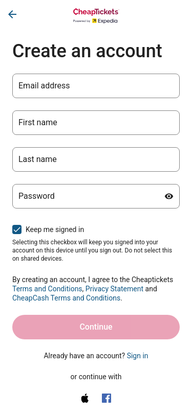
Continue (95, 327)
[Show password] (169, 196)
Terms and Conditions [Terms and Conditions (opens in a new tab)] (47, 289)
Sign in (137, 356)
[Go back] (12, 14)
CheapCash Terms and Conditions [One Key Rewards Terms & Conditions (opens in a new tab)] (66, 298)
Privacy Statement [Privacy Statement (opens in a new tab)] (114, 289)
